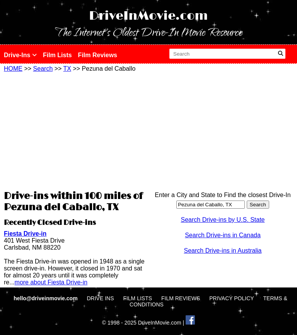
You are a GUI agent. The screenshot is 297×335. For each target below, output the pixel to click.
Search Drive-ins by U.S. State (223, 219)
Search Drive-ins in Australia (223, 250)
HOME (13, 68)
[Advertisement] (74, 130)
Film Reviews (97, 55)
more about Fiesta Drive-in (51, 282)
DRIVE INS (100, 298)
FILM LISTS (137, 298)
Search (43, 68)
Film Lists (57, 55)
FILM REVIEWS (180, 298)
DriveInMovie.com (148, 16)
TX (67, 68)
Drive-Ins (20, 55)
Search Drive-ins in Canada (223, 235)
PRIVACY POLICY (231, 298)
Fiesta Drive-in (25, 233)
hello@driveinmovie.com (46, 298)
